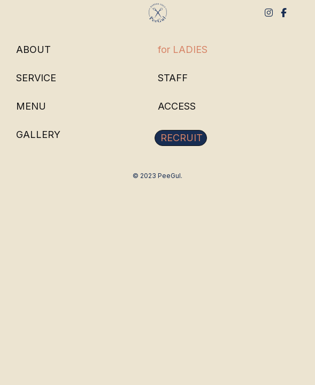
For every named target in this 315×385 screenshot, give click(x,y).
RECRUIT (181, 137)
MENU (31, 106)
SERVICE (36, 78)
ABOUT (33, 50)
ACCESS (177, 106)
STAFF (173, 78)
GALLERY (38, 135)
